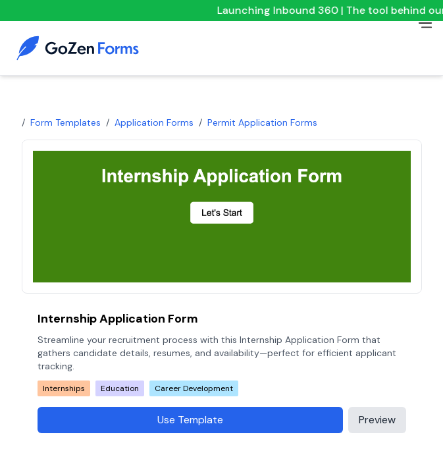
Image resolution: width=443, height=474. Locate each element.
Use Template (190, 420)
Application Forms (154, 122)
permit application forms (262, 122)
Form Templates (65, 122)
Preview (377, 420)
